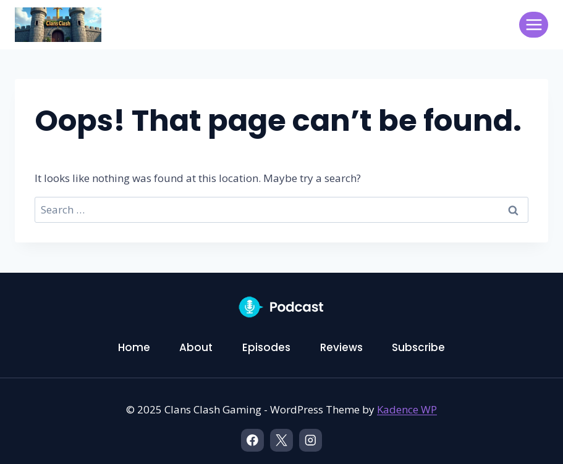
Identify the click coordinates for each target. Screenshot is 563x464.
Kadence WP (407, 409)
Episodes (266, 347)
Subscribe (418, 347)
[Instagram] (310, 440)
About (196, 347)
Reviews (341, 347)
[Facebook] (252, 440)
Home (134, 347)
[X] (281, 440)
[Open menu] (533, 24)
